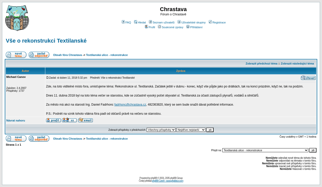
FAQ (126, 22)
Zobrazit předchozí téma (261, 63)
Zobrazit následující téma (297, 63)
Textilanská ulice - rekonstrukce (107, 54)
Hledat (140, 22)
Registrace (217, 22)
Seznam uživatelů (162, 22)
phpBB (154, 178)
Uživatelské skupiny (192, 22)
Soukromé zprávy (170, 27)
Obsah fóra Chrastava (67, 54)
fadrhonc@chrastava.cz (130, 104)
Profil (150, 27)
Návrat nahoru (15, 120)
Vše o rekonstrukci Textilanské (46, 41)
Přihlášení (194, 27)
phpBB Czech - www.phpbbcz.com (167, 180)
